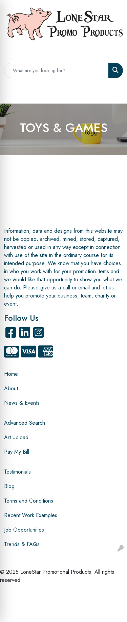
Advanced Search (24, 423)
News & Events (22, 403)
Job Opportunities (24, 530)
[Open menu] (113, 93)
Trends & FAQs (22, 544)
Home (11, 374)
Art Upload (16, 437)
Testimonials (17, 472)
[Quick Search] (56, 70)
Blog (9, 486)
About (11, 388)
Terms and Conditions (28, 501)
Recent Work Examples (30, 515)
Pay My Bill (16, 452)
